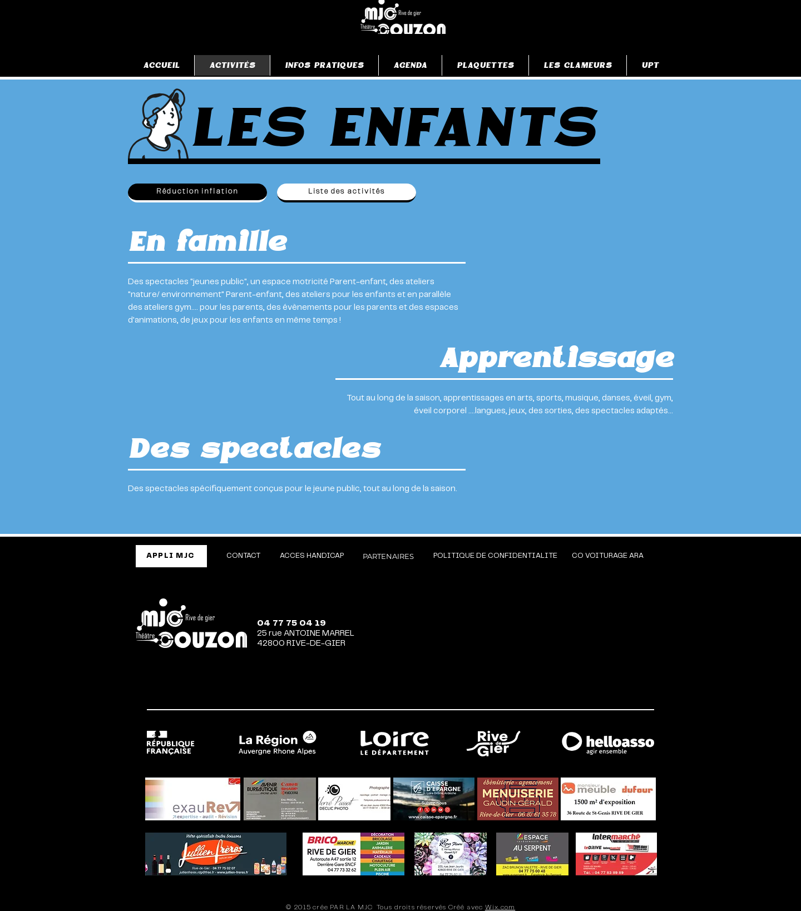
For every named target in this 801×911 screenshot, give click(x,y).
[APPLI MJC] (171, 556)
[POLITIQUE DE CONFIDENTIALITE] (495, 556)
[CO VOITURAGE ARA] (608, 556)
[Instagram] (551, 694)
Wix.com (500, 907)
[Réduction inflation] (197, 193)
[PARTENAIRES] (388, 556)
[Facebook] (509, 694)
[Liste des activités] (346, 193)
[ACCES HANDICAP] (312, 556)
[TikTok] (593, 694)
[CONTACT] (243, 556)
